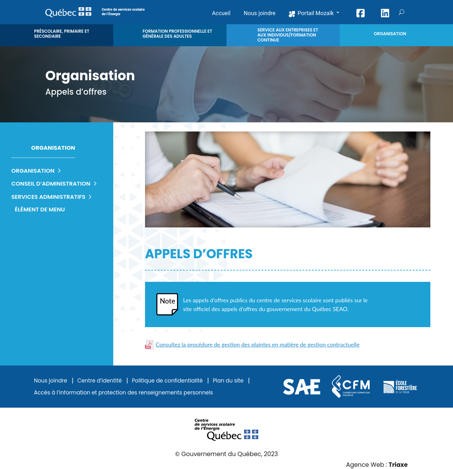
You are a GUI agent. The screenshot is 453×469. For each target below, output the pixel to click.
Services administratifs (52, 197)
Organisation (37, 171)
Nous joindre (50, 380)
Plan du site (228, 380)
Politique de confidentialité (167, 380)
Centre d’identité (99, 380)
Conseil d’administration (55, 183)
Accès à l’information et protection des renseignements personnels (123, 392)
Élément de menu (40, 209)
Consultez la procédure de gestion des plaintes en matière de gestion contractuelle (252, 344)
